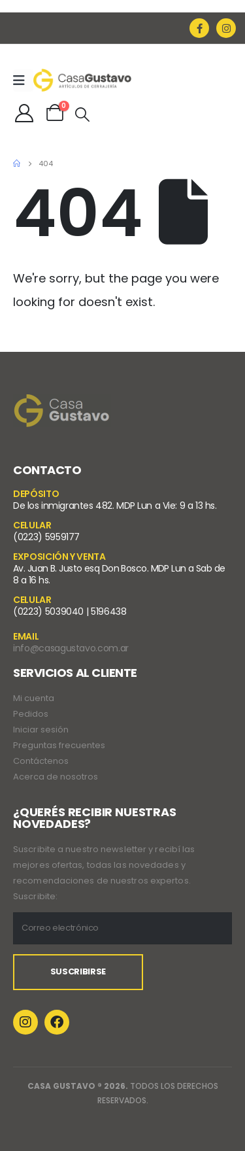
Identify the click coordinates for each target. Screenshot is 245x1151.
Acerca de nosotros (55, 776)
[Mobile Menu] (23, 80)
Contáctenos (41, 761)
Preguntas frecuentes (59, 745)
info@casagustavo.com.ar (71, 648)
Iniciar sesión (41, 729)
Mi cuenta (33, 698)
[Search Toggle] (82, 114)
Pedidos (30, 714)
